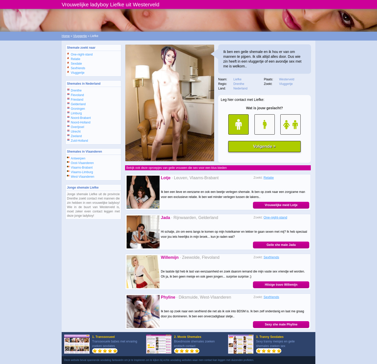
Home (66, 36)
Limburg (76, 113)
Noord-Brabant (81, 118)
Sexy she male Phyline (281, 324)
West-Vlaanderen (82, 176)
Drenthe (76, 90)
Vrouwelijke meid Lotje (281, 205)
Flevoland (77, 95)
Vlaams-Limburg (82, 172)
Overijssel (77, 127)
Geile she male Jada (281, 245)
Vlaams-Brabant (82, 167)
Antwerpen (78, 158)
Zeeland (76, 136)
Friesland (77, 99)
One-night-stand (82, 54)
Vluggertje (80, 36)
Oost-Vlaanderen (82, 163)
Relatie (75, 59)
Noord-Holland (80, 122)
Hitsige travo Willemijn (281, 284)
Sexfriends (78, 68)
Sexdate (76, 63)
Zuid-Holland (79, 140)
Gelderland (78, 104)
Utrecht (76, 131)
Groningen (78, 109)
